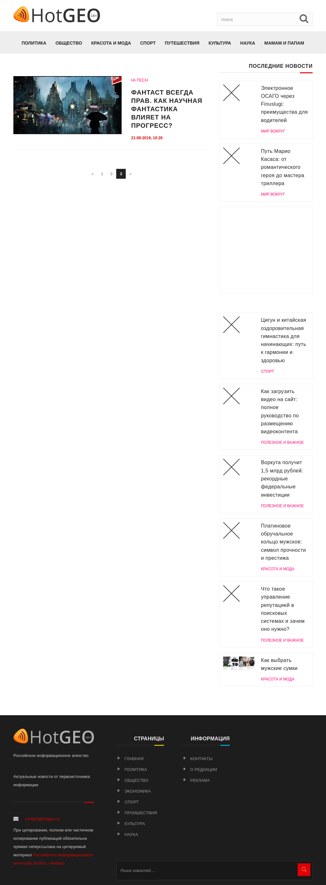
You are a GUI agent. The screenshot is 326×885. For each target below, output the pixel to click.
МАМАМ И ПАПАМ (284, 43)
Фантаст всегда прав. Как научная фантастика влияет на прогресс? (166, 109)
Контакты (201, 758)
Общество (68, 43)
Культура (220, 43)
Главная (134, 758)
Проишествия (140, 812)
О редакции (203, 769)
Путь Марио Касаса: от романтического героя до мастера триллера (282, 167)
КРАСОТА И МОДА (111, 43)
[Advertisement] (266, 250)
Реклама (200, 780)
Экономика (137, 791)
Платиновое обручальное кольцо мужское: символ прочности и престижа (283, 542)
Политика (34, 43)
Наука (247, 43)
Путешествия (182, 43)
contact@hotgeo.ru (42, 819)
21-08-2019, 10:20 (147, 138)
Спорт (148, 43)
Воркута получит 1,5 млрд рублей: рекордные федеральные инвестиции (282, 478)
